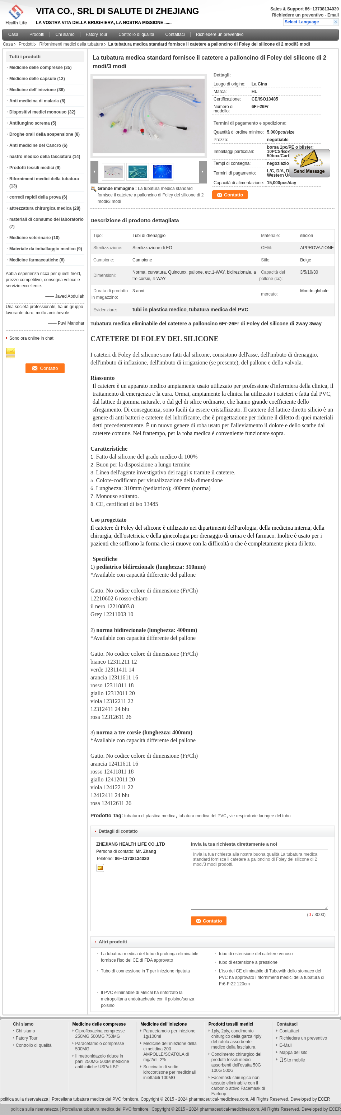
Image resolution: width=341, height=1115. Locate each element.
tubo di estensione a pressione (248, 962)
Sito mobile (292, 1060)
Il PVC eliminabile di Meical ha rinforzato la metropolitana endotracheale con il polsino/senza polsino (147, 999)
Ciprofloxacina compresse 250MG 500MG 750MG (100, 1033)
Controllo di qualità (136, 34)
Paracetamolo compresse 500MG (99, 1046)
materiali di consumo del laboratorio (46, 219)
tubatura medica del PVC (202, 815)
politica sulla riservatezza (24, 1099)
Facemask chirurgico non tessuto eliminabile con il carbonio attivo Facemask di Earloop (238, 1085)
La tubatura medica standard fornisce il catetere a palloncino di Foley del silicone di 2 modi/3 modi (151, 195)
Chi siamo (64, 34)
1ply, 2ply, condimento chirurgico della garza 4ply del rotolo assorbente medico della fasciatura (236, 1039)
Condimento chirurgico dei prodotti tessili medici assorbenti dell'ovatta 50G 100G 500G (236, 1062)
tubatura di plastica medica (150, 815)
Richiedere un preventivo (297, 15)
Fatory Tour (96, 34)
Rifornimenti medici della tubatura (71, 44)
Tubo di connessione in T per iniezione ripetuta (145, 971)
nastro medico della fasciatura (40, 156)
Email (333, 15)
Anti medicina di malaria (34, 100)
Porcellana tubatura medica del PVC (86, 1099)
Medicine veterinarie (30, 237)
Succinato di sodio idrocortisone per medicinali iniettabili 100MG (169, 1072)
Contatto (233, 195)
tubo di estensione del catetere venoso (256, 953)
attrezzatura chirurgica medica (40, 208)
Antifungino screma (29, 123)
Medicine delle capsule (32, 78)
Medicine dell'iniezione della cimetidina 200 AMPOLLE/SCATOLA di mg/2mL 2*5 (169, 1051)
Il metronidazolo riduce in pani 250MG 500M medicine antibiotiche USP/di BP (102, 1061)
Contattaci (175, 34)
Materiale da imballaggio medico (42, 248)
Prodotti (36, 34)
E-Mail (285, 1045)
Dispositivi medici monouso (37, 112)
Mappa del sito (293, 1052)
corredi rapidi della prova (35, 197)
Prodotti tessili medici (31, 167)
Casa (13, 34)
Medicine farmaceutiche (33, 260)
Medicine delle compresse (36, 67)
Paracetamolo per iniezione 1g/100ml (169, 1033)
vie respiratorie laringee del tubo (260, 815)
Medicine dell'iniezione (32, 89)
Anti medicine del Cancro (35, 145)
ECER (324, 1099)
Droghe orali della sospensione (41, 134)
